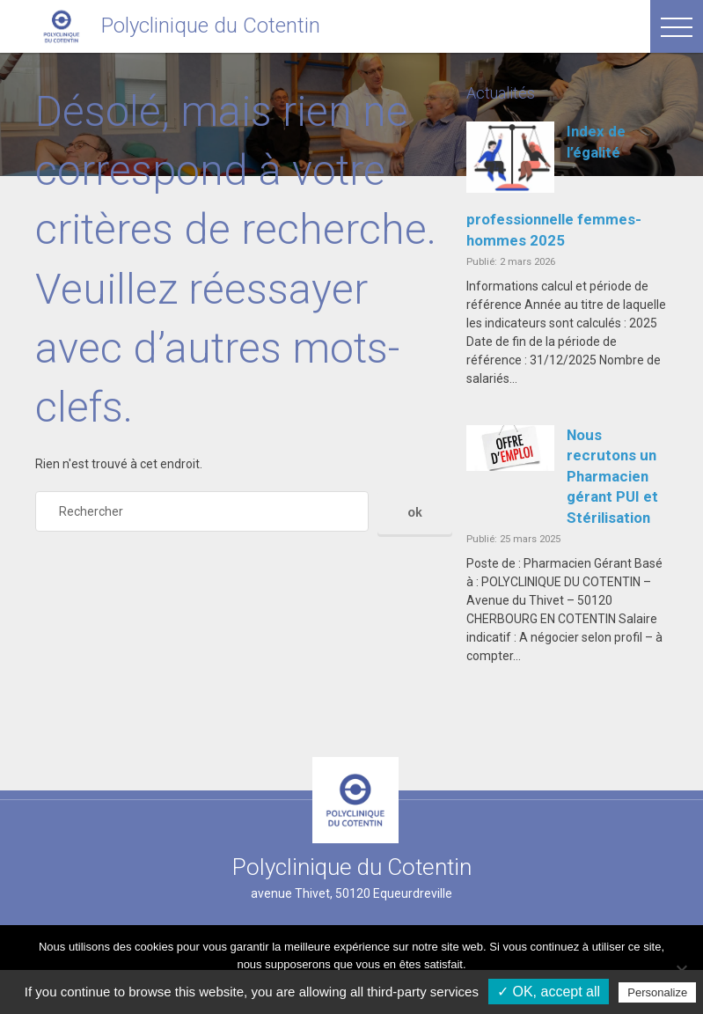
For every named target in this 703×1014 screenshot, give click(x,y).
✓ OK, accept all (548, 991)
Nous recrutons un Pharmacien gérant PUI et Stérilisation (612, 476)
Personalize (657, 992)
